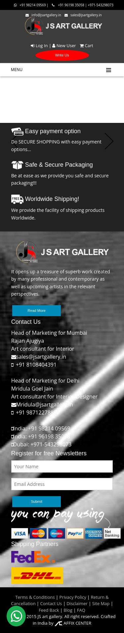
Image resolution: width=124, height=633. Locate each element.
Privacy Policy (73, 597)
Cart (85, 45)
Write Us (62, 55)
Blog (67, 610)
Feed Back (49, 610)
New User (64, 45)
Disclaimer (76, 603)
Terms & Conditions (35, 597)
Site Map (100, 603)
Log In (39, 45)
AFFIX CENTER (73, 623)
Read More (36, 311)
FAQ (81, 610)
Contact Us (51, 603)
